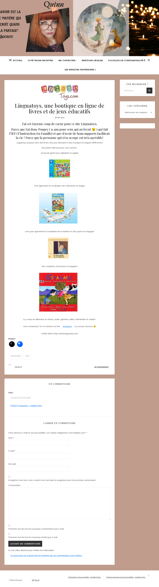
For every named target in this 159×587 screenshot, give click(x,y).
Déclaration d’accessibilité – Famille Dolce (84, 577)
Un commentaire (101, 366)
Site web (12, 464)
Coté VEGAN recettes (40, 61)
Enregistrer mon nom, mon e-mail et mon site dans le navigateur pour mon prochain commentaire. (52, 480)
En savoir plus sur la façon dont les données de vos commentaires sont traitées (46, 555)
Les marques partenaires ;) (80, 70)
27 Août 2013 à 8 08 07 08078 (21, 397)
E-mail (11, 451)
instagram (67, 326)
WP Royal (35, 580)
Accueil (17, 61)
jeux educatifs (16, 356)
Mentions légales (92, 61)
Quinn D (18, 366)
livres (27, 356)
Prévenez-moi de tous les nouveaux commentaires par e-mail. (36, 528)
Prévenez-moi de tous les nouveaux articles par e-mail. (33, 537)
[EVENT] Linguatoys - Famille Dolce (26, 405)
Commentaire (14, 485)
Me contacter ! (67, 61)
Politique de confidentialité (125, 61)
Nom (11, 437)
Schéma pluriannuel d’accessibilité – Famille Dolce (125, 577)
